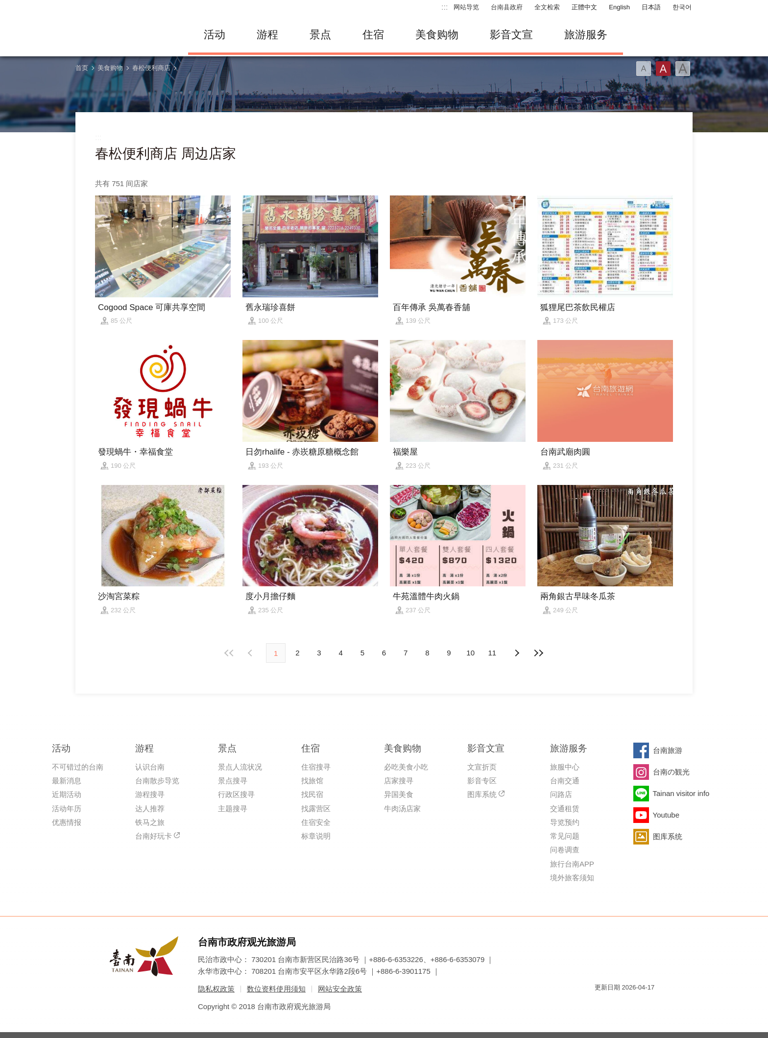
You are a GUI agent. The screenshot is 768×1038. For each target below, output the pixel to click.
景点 (320, 34)
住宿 (373, 34)
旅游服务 (585, 34)
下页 (251, 653)
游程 (267, 34)
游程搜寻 (150, 794)
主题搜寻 (232, 808)
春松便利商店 (151, 68)
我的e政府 (602, 1005)
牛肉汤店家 (402, 808)
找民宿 (312, 794)
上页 (517, 653)
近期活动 (66, 794)
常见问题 (564, 836)
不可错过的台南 (77, 767)
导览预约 (564, 822)
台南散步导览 (157, 780)
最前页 (230, 653)
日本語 (651, 7)
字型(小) (643, 68)
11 (492, 653)
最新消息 (66, 780)
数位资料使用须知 (276, 989)
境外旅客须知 (572, 877)
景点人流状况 (240, 767)
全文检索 (547, 7)
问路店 (561, 794)
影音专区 (482, 780)
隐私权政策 (216, 989)
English (619, 7)
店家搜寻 (398, 780)
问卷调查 (564, 849)
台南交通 (564, 780)
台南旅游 (667, 750)
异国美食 (398, 794)
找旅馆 (312, 780)
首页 (81, 68)
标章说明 (316, 836)
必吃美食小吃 (406, 767)
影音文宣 (511, 34)
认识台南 (150, 767)
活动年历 (66, 808)
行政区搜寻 (236, 794)
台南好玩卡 (153, 836)
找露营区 (316, 808)
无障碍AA (636, 1005)
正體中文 (584, 7)
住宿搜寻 (316, 767)
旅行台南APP (572, 864)
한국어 (682, 7)
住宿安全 (316, 822)
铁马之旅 (150, 822)
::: (444, 7)
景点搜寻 (232, 780)
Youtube (666, 815)
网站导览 (466, 7)
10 (470, 653)
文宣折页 (482, 767)
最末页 (538, 653)
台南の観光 (671, 772)
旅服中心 (564, 767)
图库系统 (482, 794)
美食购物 (436, 34)
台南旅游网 (124, 35)
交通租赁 (564, 808)
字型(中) (663, 68)
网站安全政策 (340, 989)
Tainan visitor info (681, 793)
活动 (214, 34)
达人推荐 (150, 808)
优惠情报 (66, 822)
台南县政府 (507, 7)
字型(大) (682, 68)
